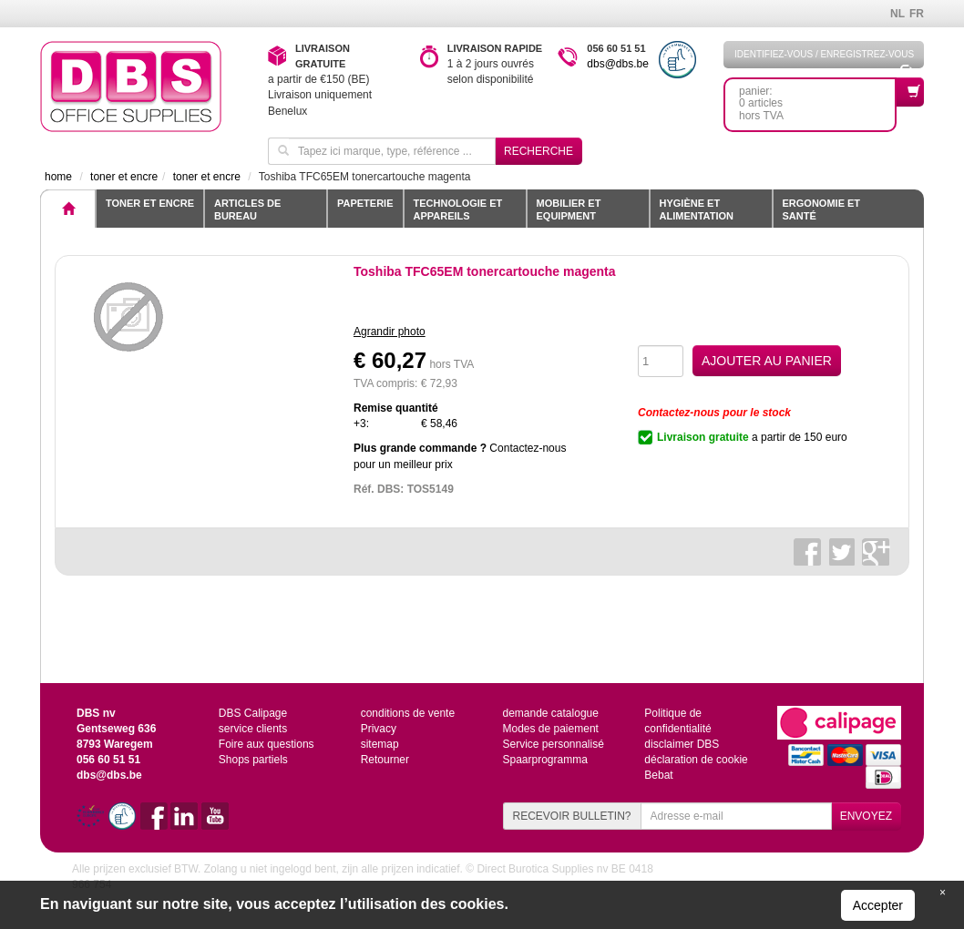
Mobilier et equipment (569, 209)
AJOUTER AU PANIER (767, 360)
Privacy (378, 728)
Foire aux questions (266, 744)
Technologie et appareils (458, 209)
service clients (253, 728)
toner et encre (150, 203)
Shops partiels (253, 759)
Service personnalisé (552, 744)
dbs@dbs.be (618, 63)
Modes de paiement (550, 728)
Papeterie (365, 203)
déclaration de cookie (695, 759)
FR (916, 13)
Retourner (385, 759)
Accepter (878, 905)
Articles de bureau (247, 209)
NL (897, 13)
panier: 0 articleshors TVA (818, 99)
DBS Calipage (253, 713)
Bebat (658, 775)
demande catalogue (550, 713)
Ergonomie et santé (822, 209)
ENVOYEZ (866, 816)
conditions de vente (408, 713)
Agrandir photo (390, 331)
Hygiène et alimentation (696, 209)
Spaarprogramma (544, 759)
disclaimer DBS (681, 744)
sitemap (380, 744)
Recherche (538, 151)
